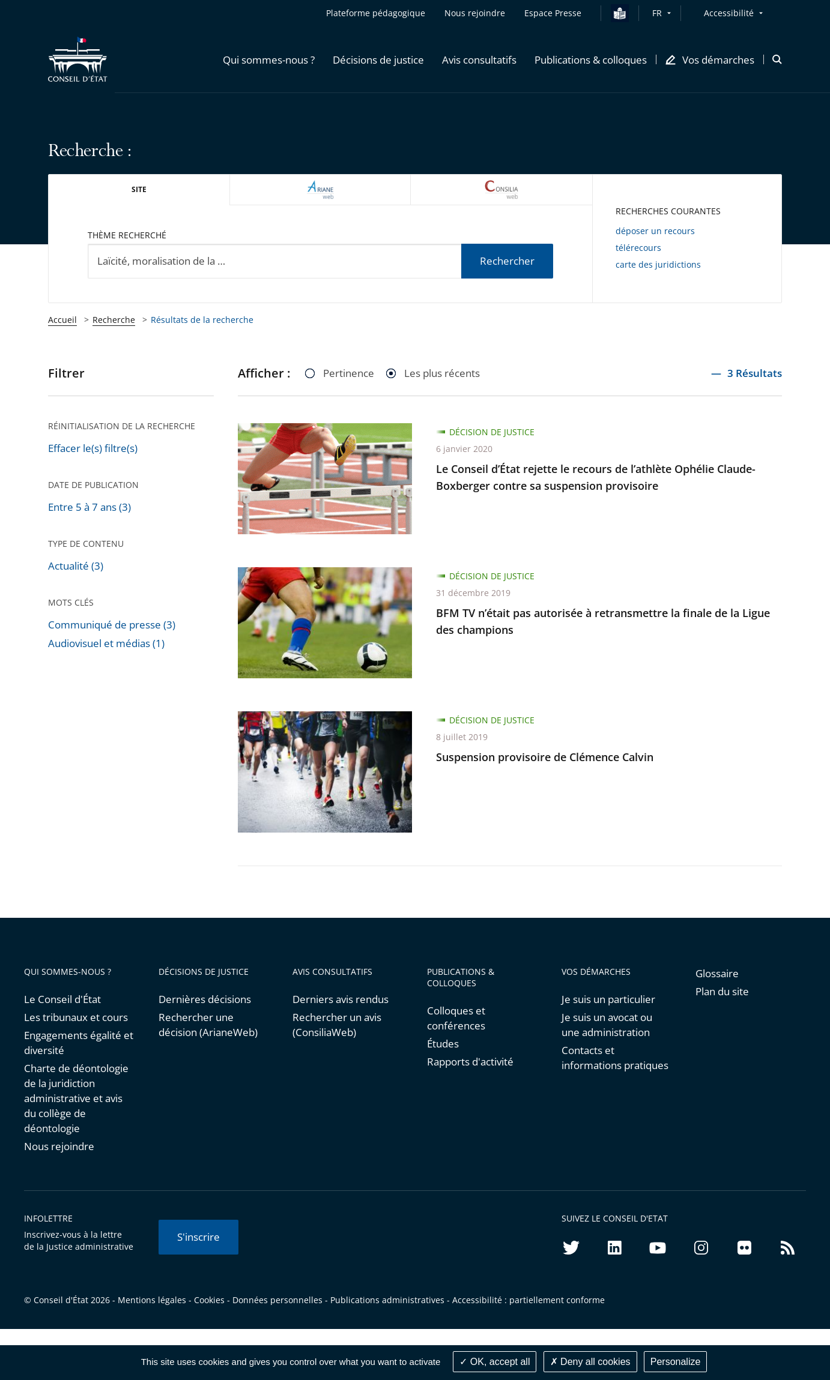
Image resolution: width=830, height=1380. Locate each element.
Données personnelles (277, 1300)
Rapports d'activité (470, 1061)
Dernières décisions (205, 999)
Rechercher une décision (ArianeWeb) (208, 1024)
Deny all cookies (590, 1362)
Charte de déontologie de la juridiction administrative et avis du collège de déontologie (76, 1098)
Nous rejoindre (59, 1146)
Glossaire (717, 973)
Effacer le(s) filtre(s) (93, 448)
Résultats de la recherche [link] (202, 319)
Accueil (62, 319)
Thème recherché (127, 235)
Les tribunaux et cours (76, 1017)
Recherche (113, 319)
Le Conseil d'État (62, 999)
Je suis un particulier (608, 999)
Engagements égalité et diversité (78, 1042)
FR (657, 13)
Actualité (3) (75, 566)
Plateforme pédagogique (375, 13)
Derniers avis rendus (340, 999)
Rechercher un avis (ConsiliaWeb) (336, 1024)
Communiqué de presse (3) (111, 624)
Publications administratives (387, 1300)
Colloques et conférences (456, 1018)
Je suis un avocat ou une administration (607, 1024)
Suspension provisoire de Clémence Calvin (544, 757)
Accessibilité (729, 13)
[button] (269, 59)
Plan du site (722, 991)
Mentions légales (152, 1300)
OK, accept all (494, 1362)
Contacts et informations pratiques (615, 1057)
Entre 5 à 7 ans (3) (89, 507)
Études (443, 1043)
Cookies (209, 1300)
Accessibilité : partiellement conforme (528, 1300)
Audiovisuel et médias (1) (106, 643)
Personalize (675, 1362)
